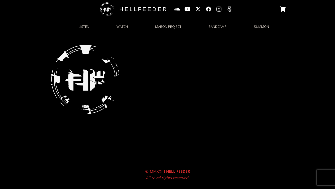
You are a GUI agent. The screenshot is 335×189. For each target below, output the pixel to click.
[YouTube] (187, 9)
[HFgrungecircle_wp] (107, 9)
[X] (198, 9)
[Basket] (283, 9)
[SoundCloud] (177, 9)
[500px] (229, 9)
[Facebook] (208, 9)
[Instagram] (219, 9)
